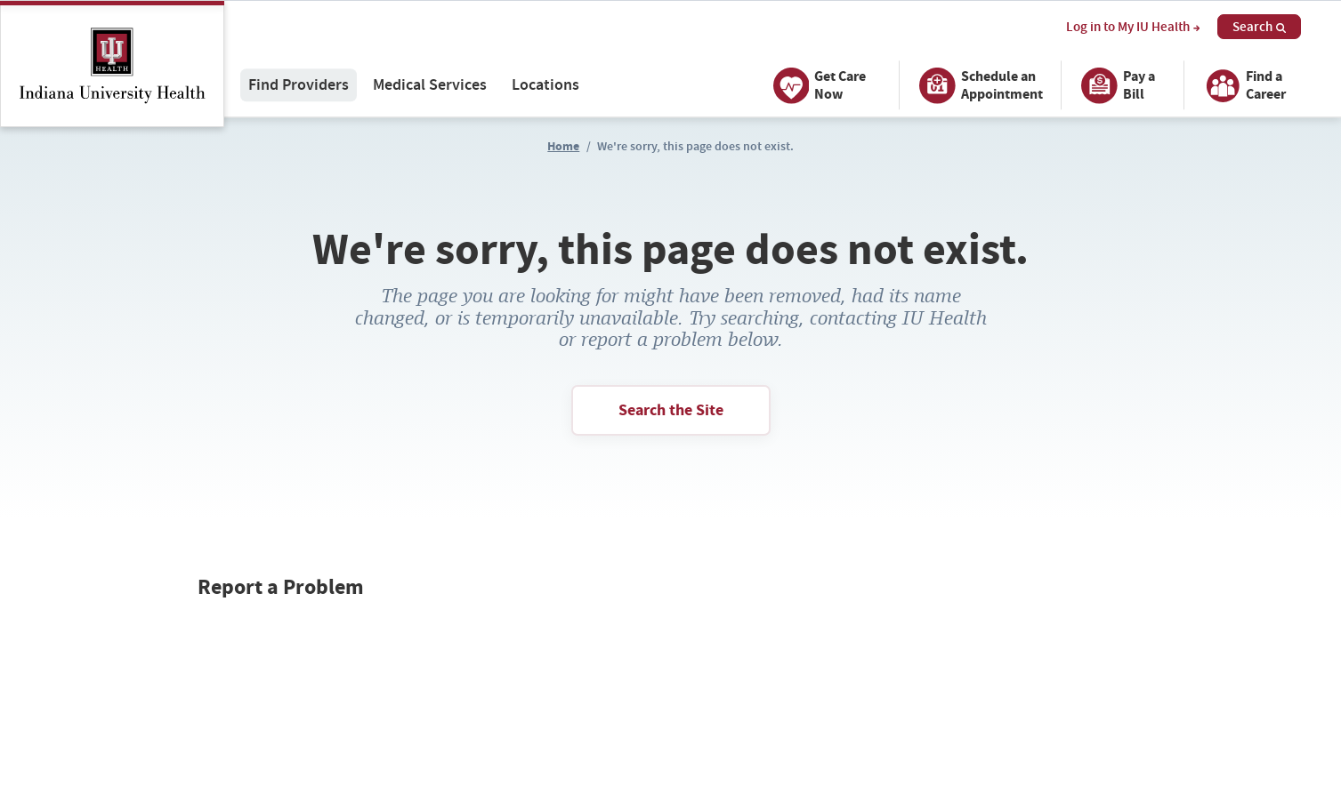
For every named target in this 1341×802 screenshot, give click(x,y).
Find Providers (298, 85)
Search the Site (670, 410)
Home (563, 146)
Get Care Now (816, 85)
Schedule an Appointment (978, 85)
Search (1259, 27)
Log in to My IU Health (1133, 27)
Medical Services (430, 85)
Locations (545, 85)
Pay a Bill (1115, 85)
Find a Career (1242, 85)
